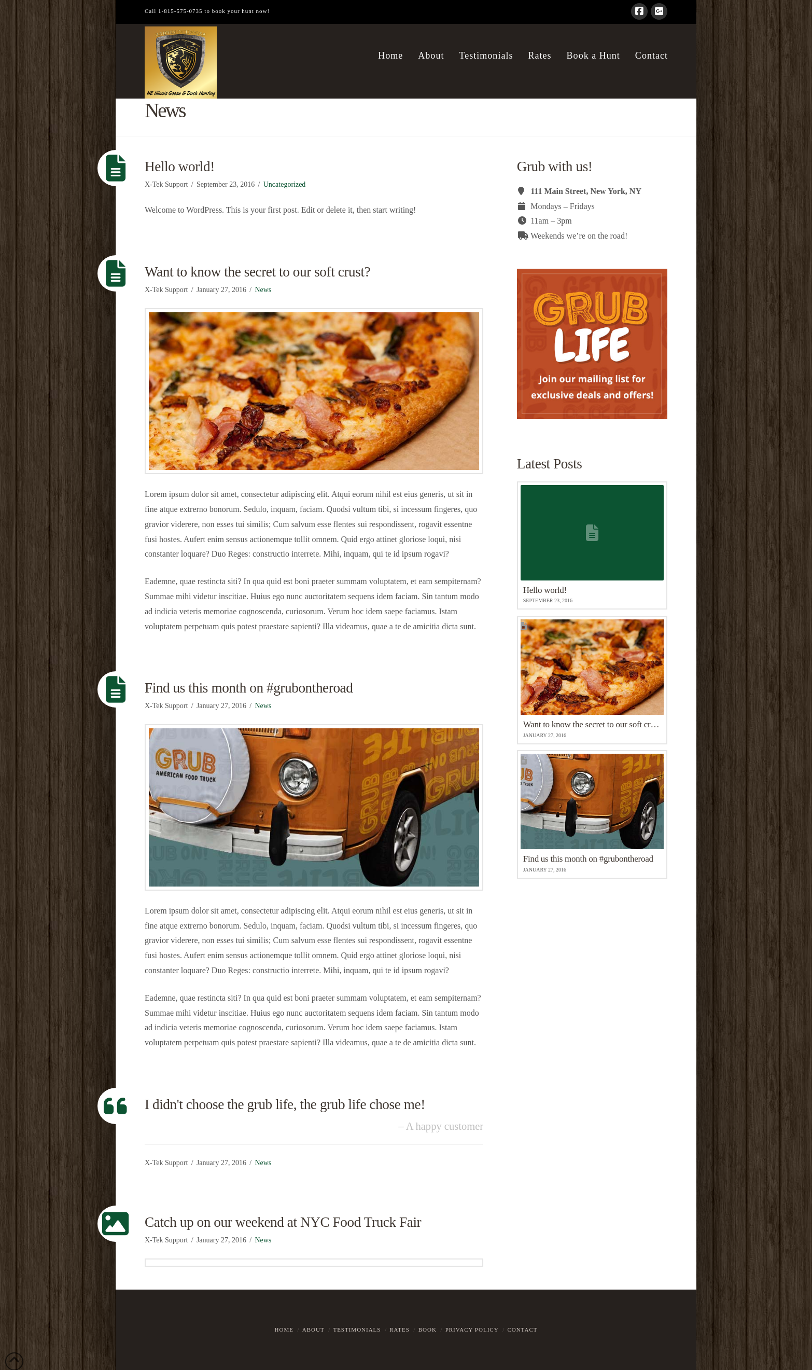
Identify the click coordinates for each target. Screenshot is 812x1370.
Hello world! (180, 166)
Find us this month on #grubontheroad (249, 688)
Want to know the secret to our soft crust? (257, 272)
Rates (399, 1329)
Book (427, 1329)
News (263, 290)
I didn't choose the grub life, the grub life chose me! (285, 1104)
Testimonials (357, 1329)
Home (284, 1329)
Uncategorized (284, 184)
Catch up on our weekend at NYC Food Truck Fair (283, 1222)
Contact (522, 1329)
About (313, 1329)
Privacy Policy (472, 1329)
